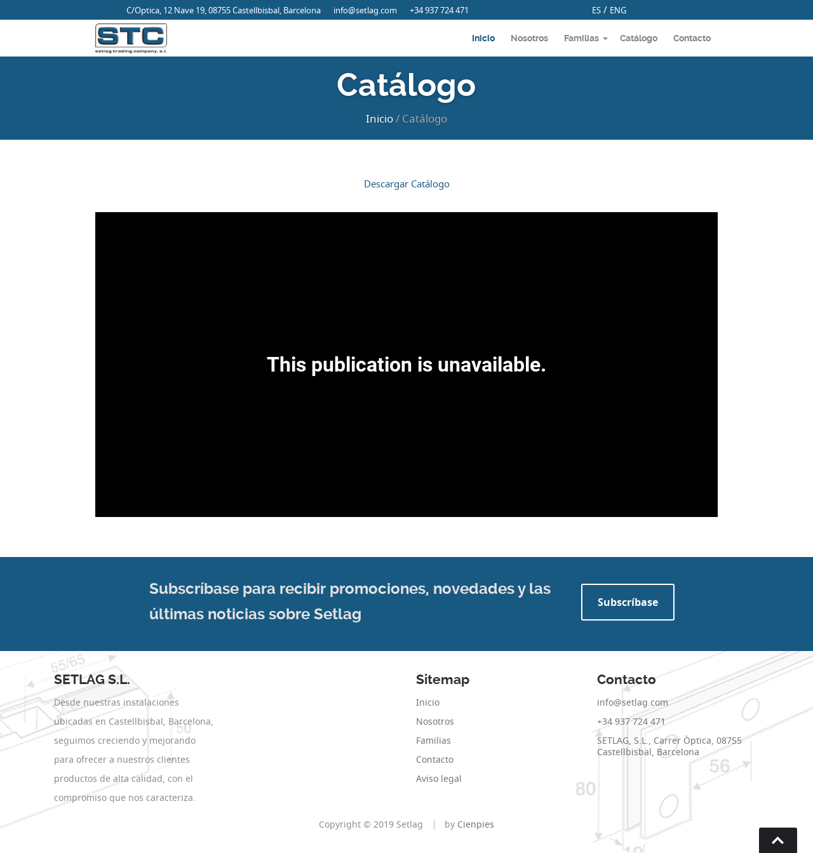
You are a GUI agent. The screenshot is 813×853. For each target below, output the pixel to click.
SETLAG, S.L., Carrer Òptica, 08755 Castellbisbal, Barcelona (669, 746)
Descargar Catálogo (407, 183)
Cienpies (475, 824)
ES (596, 10)
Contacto (692, 38)
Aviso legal (439, 778)
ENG (618, 10)
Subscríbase (628, 602)
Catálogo (638, 38)
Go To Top (778, 840)
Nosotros (529, 38)
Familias (581, 38)
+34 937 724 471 (439, 10)
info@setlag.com (365, 10)
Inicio (483, 38)
